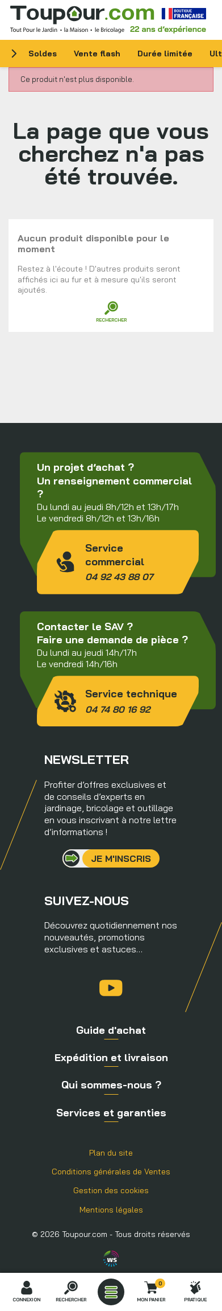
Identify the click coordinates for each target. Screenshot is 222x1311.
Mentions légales (111, 1210)
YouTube (111, 988)
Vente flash (97, 53)
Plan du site (111, 1153)
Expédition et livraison (111, 1057)
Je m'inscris (121, 858)
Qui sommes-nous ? (111, 1084)
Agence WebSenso (111, 1259)
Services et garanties (111, 1112)
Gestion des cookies (111, 1190)
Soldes (42, 53)
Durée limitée (164, 53)
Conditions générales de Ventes (111, 1171)
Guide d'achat (111, 1030)
